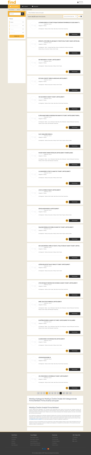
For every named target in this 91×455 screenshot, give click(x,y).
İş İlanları (25, 6)
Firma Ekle (14, 439)
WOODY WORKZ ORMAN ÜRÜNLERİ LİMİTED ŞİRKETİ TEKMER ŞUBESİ (56, 152)
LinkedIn (75, 441)
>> (70, 393)
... (60, 393)
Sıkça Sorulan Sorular (34, 437)
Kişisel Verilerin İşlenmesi (35, 443)
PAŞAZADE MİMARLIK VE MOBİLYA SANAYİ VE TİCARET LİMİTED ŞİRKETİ (56, 227)
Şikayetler (35, 6)
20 (67, 393)
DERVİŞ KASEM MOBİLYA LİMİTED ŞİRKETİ (49, 208)
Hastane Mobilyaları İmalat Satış (73, 121)
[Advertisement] (17, 61)
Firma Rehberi (14, 6)
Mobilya (44, 25)
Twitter (75, 439)
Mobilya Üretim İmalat (49, 28)
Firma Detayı (74, 34)
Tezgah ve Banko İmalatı (67, 140)
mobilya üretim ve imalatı (36, 419)
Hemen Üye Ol (55, 444)
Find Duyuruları (55, 439)
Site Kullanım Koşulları (34, 439)
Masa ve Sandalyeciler (60, 47)
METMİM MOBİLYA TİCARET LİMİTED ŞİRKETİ (50, 59)
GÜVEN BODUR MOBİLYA (45, 357)
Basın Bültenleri (15, 444)
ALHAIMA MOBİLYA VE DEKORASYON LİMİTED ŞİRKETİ (52, 338)
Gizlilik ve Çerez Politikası (35, 444)
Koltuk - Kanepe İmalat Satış (50, 47)
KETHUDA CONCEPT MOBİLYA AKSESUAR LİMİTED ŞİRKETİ (53, 78)
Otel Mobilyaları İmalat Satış (52, 123)
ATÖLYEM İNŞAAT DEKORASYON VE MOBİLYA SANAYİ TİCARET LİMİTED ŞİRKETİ (58, 283)
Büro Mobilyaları (63, 121)
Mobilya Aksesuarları (69, 47)
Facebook (75, 437)
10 (63, 393)
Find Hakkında (55, 437)
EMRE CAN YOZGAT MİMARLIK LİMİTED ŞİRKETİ (50, 301)
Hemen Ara (16, 36)
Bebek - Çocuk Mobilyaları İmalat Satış (52, 121)
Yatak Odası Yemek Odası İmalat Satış (61, 28)
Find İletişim (54, 443)
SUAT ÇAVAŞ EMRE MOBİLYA (45, 134)
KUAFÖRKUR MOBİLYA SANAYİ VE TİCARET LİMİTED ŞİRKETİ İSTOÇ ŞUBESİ (57, 320)
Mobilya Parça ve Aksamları (44, 48)
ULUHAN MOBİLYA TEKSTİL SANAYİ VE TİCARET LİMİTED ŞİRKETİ (54, 171)
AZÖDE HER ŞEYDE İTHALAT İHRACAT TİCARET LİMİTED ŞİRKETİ (54, 264)
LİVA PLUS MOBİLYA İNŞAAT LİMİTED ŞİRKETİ (50, 190)
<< (38, 393)
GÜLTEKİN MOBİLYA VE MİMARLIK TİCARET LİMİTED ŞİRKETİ (53, 376)
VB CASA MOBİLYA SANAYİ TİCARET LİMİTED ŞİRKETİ (51, 96)
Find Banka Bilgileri (56, 441)
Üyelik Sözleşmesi (33, 441)
